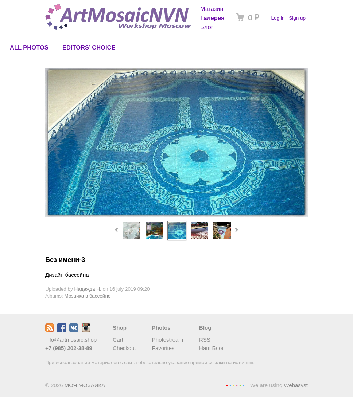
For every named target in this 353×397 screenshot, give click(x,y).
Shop (120, 328)
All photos (29, 47)
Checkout (124, 348)
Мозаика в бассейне (88, 296)
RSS (204, 340)
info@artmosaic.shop (71, 340)
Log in (277, 18)
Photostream (167, 340)
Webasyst (296, 385)
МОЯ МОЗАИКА (85, 385)
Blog (205, 328)
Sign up (297, 18)
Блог (206, 27)
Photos (161, 328)
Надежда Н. (87, 289)
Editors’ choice (88, 47)
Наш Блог (211, 348)
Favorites (163, 348)
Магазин (212, 8)
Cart (118, 340)
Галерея (212, 18)
